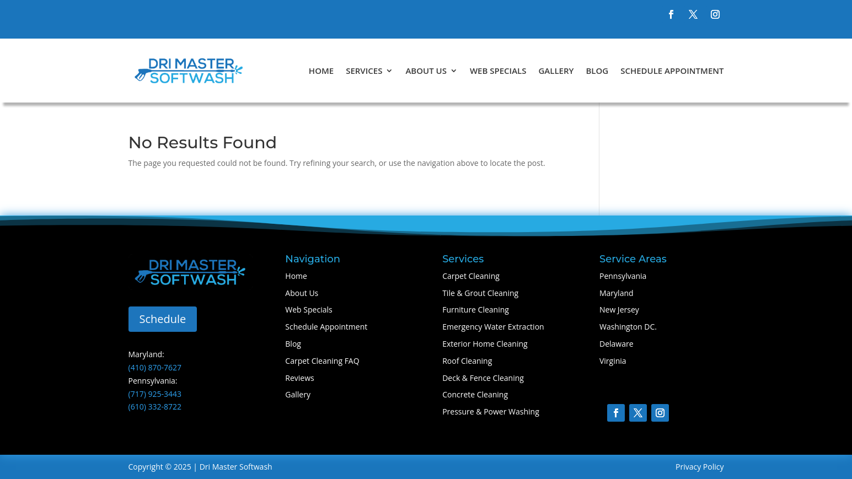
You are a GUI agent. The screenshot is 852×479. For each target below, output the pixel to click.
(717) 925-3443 (154, 394)
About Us (426, 70)
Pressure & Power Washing (490, 411)
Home (321, 70)
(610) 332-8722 (154, 406)
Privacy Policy (700, 466)
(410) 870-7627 (154, 367)
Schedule (163, 318)
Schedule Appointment (672, 70)
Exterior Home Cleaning (485, 343)
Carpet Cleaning (471, 276)
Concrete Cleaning (475, 394)
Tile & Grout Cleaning (480, 293)
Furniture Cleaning (475, 309)
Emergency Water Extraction (493, 326)
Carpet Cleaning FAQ (322, 361)
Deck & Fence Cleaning (483, 378)
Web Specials (498, 70)
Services (364, 70)
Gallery (556, 70)
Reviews (299, 378)
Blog (597, 70)
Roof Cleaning (467, 361)
